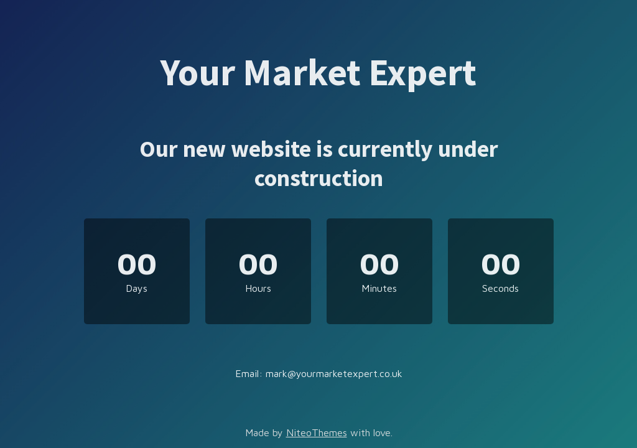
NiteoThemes (316, 432)
